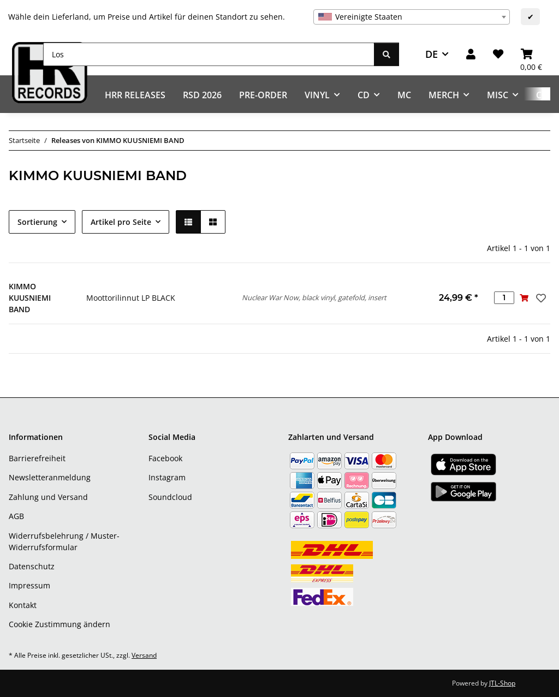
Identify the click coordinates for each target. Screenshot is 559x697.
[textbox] (411, 17)
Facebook (165, 458)
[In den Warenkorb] (524, 297)
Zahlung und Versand (48, 497)
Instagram (167, 477)
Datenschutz (32, 566)
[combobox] (411, 17)
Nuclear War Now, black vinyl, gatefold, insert (314, 297)
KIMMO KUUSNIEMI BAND (30, 297)
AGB (16, 516)
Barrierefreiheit (37, 458)
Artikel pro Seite (121, 222)
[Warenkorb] (531, 54)
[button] (470, 54)
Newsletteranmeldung (50, 477)
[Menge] (504, 297)
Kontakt (23, 605)
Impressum (29, 585)
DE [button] (431, 54)
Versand (144, 655)
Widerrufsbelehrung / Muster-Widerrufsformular (64, 541)
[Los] (208, 54)
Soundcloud (170, 497)
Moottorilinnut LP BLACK (130, 298)
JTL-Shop (502, 683)
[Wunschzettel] (498, 54)
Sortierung (37, 222)
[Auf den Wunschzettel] (540, 298)
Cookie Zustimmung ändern (59, 624)
